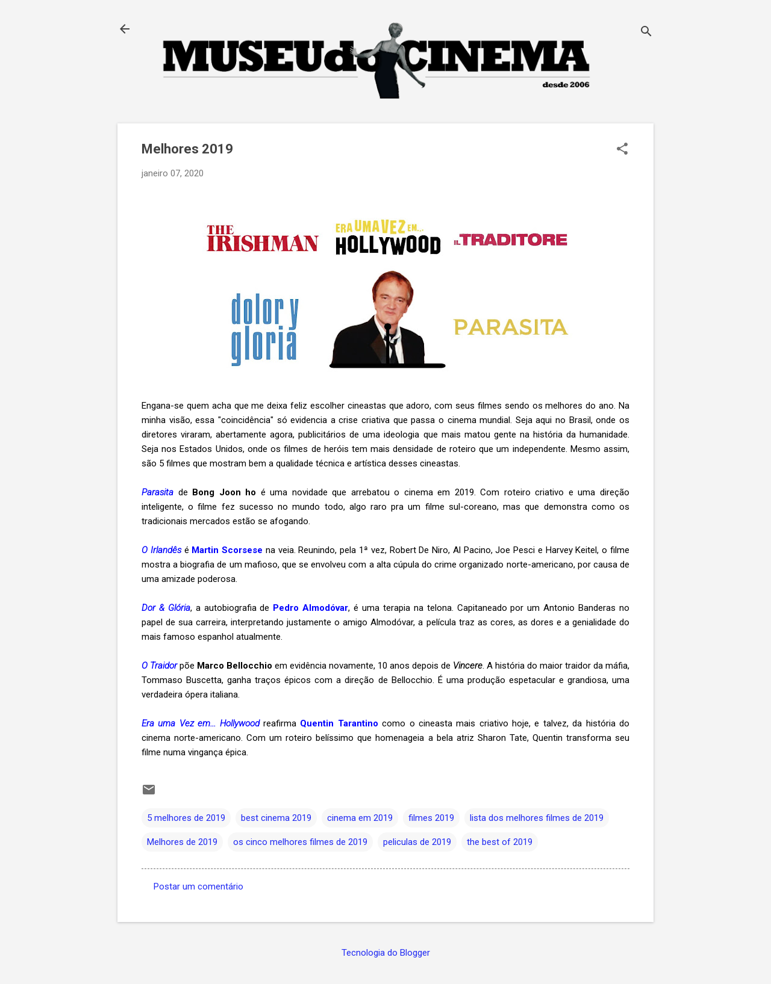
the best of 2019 (499, 842)
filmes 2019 (431, 817)
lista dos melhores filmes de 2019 (537, 817)
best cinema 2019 (276, 817)
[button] (622, 149)
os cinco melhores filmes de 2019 (300, 842)
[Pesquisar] (646, 32)
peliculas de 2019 (417, 842)
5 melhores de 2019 (186, 817)
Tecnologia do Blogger (386, 952)
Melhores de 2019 (182, 842)
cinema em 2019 (360, 817)
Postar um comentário (198, 886)
